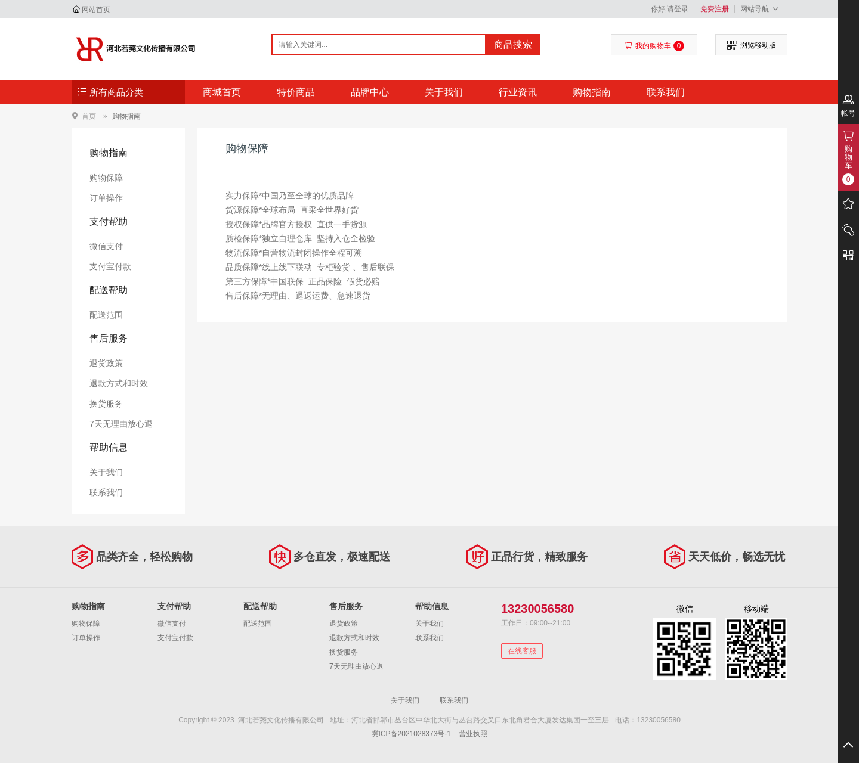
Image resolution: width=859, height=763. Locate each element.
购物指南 (592, 92)
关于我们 (444, 92)
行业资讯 (518, 92)
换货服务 (106, 403)
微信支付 (106, 246)
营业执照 (473, 734)
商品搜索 (513, 44)
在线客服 (522, 651)
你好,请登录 (669, 9)
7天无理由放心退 (121, 424)
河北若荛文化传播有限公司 (135, 49)
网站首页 (96, 9)
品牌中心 (370, 92)
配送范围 (106, 315)
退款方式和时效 (118, 383)
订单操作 (106, 198)
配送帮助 (108, 290)
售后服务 (108, 338)
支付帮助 (108, 221)
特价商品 (296, 92)
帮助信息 (108, 447)
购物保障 (106, 177)
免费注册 (714, 9)
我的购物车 (654, 46)
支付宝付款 (110, 266)
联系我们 (666, 92)
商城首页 (222, 92)
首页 (89, 116)
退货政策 (106, 363)
